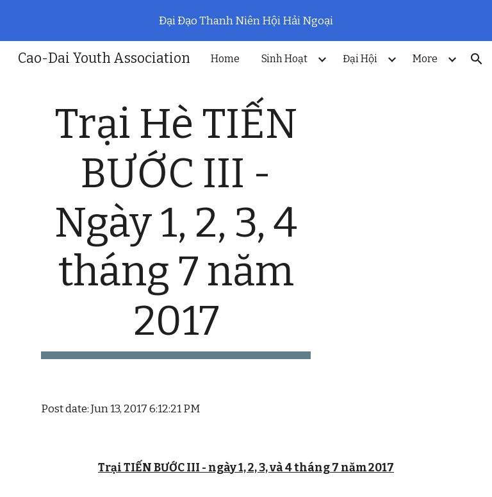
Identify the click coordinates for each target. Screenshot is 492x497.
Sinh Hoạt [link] (284, 59)
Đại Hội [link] (360, 59)
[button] (476, 59)
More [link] (425, 59)
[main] (176, 229)
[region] (246, 20)
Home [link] (225, 59)
